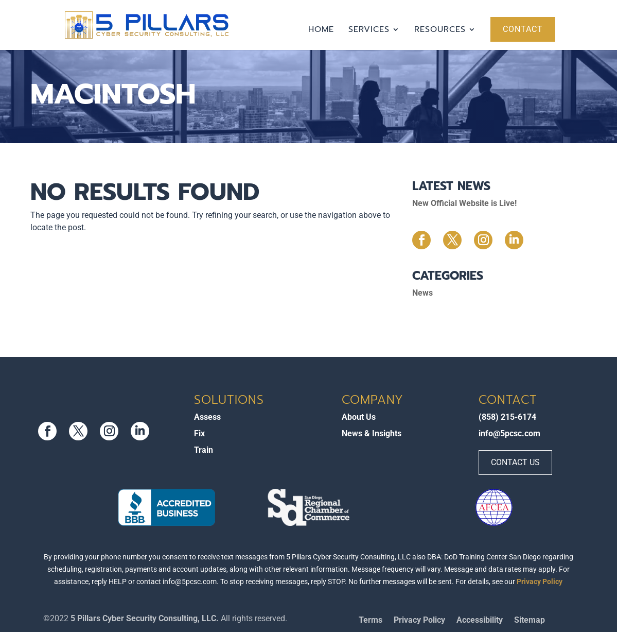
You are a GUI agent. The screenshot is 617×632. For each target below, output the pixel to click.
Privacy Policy (539, 581)
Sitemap (529, 621)
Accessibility (479, 621)
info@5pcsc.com (509, 433)
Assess (207, 417)
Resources (440, 31)
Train (203, 450)
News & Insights (371, 433)
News (422, 293)
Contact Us (515, 462)
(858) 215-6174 (507, 417)
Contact (523, 29)
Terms (370, 621)
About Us (359, 417)
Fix (199, 433)
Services (369, 31)
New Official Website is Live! (464, 203)
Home (321, 31)
